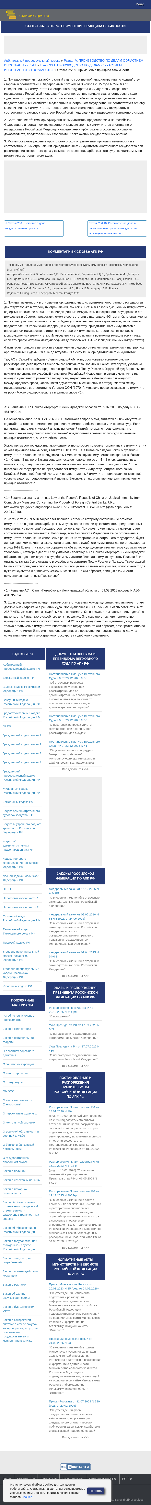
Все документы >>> (75, 769)
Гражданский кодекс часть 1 (22, 735)
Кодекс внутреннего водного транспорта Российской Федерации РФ (22, 828)
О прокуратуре (13, 1082)
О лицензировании (16, 1073)
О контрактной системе (19, 1122)
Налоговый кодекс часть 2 (21, 907)
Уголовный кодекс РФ (17, 986)
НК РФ (7, 889)
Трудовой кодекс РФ (16, 942)
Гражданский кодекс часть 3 (22, 753)
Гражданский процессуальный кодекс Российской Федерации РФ (21, 775)
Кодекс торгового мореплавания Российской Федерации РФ (21, 863)
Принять (96, 1490)
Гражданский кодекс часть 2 (22, 744)
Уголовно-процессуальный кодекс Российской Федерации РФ (21, 973)
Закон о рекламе (14, 1284)
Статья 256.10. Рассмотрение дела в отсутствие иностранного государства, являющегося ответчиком (113, 228)
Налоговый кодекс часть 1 (21, 898)
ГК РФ (7, 726)
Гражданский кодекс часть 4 (22, 762)
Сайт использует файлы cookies (121, 1499)
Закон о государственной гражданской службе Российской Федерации (20, 1245)
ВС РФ (127, 1479)
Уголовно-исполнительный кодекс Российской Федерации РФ (21, 955)
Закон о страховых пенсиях (21, 1180)
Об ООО (8, 1091)
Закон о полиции (14, 1171)
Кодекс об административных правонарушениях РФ (17, 845)
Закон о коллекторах (17, 1028)
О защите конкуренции (18, 1064)
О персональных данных (20, 1113)
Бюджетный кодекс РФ (18, 677)
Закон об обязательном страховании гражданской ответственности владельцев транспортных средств (21, 1210)
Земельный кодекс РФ (18, 801)
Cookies (26, 1497)
